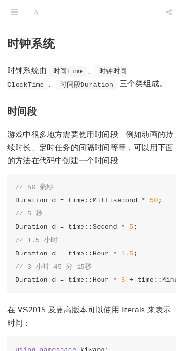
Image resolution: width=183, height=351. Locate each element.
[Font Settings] (35, 12)
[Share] (169, 12)
